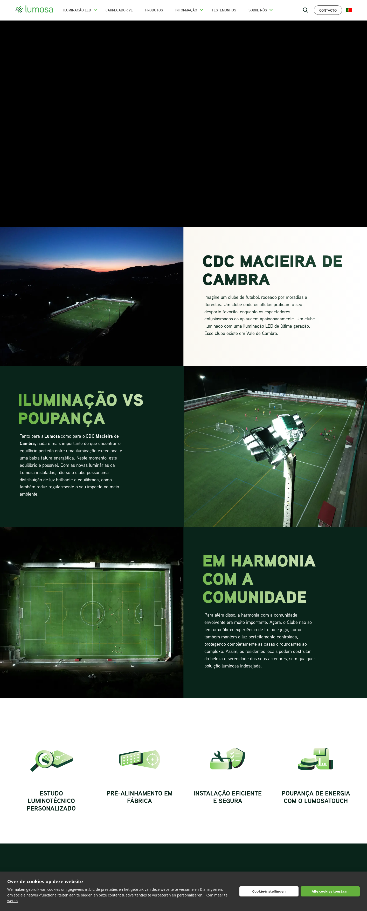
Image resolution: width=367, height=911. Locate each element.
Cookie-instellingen (269, 891)
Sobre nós (257, 10)
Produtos (154, 10)
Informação (186, 10)
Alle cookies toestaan (330, 891)
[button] (95, 10)
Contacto (328, 10)
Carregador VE (119, 10)
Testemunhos (224, 10)
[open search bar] (305, 10)
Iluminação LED (77, 10)
